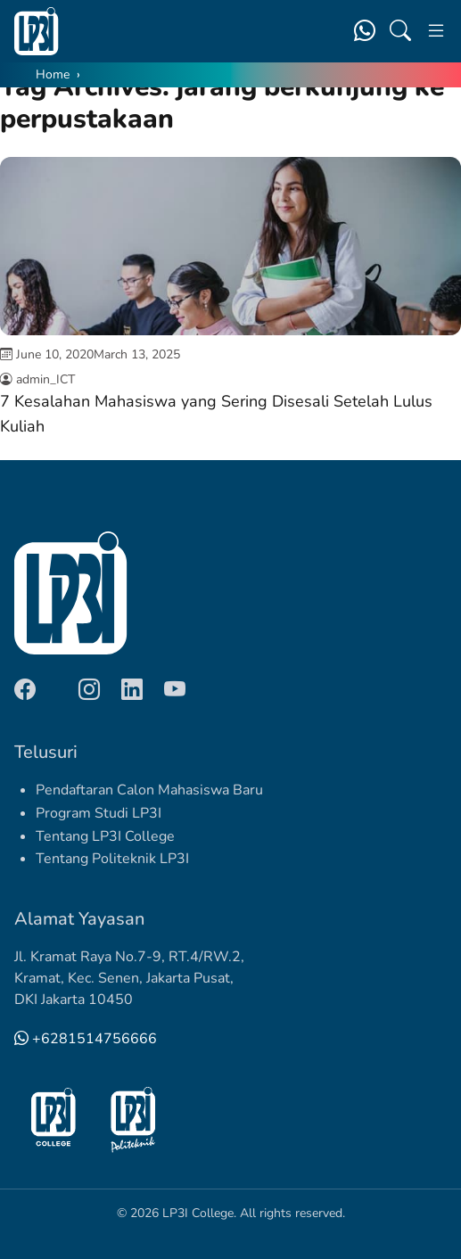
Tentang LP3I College (105, 836)
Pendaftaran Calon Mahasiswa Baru (149, 790)
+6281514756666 (85, 1039)
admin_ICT (45, 379)
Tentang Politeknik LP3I (112, 858)
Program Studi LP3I (98, 813)
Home (53, 74)
